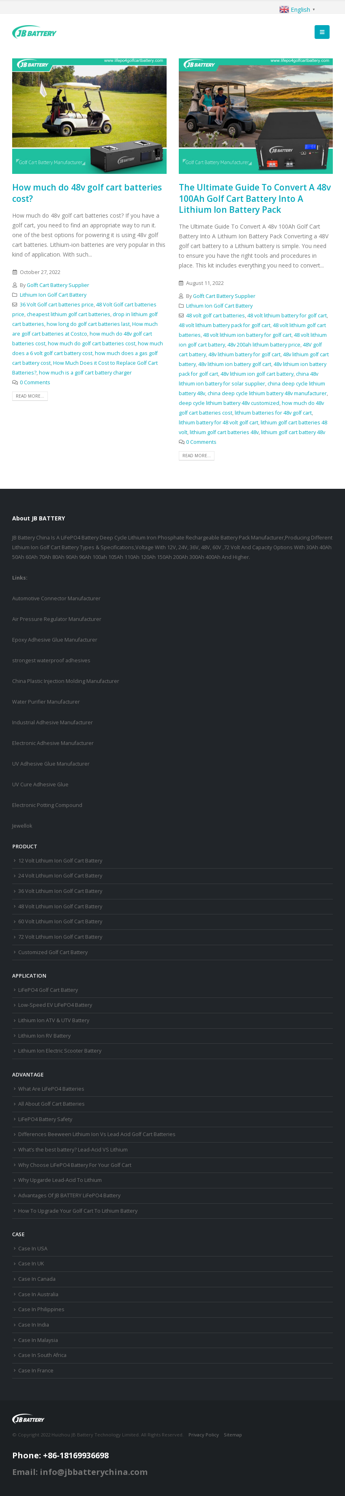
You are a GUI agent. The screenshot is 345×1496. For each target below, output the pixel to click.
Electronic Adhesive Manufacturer (53, 743)
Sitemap (233, 1435)
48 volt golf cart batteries (215, 315)
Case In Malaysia (38, 1340)
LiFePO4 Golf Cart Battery (48, 990)
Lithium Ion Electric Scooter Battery (59, 1050)
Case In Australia (38, 1294)
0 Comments (35, 382)
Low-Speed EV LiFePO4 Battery (55, 1005)
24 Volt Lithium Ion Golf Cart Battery (60, 875)
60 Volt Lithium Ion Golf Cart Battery (60, 921)
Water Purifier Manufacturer (46, 701)
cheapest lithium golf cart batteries (68, 314)
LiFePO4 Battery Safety (45, 1119)
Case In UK (31, 1263)
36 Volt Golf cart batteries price (57, 304)
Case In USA (32, 1248)
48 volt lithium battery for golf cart (287, 315)
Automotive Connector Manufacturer (56, 598)
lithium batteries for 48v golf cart (273, 412)
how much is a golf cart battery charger (85, 372)
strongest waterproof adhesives (51, 660)
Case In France (36, 1370)
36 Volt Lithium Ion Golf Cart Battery (60, 891)
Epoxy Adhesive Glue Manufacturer (54, 639)
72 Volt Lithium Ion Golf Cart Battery (60, 936)
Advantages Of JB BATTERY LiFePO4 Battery (69, 1195)
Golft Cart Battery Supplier (58, 285)
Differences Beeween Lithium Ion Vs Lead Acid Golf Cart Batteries (97, 1134)
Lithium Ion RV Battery (44, 1035)
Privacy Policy (204, 1435)
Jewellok (22, 825)
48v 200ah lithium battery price (263, 344)
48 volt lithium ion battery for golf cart (247, 335)
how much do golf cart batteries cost (91, 343)
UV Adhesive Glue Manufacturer (51, 763)
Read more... (30, 396)
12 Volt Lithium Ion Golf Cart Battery (60, 860)
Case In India (33, 1324)
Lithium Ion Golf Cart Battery (53, 294)
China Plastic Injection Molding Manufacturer (65, 681)
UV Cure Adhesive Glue (40, 784)
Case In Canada (37, 1279)
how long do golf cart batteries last (88, 324)
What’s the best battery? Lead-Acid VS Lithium (73, 1149)
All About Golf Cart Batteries (51, 1103)
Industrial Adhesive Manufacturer (52, 722)
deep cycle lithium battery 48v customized (229, 403)
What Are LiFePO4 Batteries (51, 1088)
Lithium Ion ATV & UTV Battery (53, 1020)
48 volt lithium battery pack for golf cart (224, 325)
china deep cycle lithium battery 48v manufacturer (267, 393)
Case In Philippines (41, 1309)
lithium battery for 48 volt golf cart (218, 422)
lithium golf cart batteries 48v (224, 432)
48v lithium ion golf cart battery (257, 373)
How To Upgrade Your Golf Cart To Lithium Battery (77, 1210)
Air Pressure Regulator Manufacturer (56, 619)
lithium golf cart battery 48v (293, 432)
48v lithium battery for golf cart (244, 354)
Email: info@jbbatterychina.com (80, 1471)
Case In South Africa (42, 1355)
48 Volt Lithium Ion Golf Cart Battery (60, 906)
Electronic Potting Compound (47, 805)
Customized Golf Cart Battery (53, 952)
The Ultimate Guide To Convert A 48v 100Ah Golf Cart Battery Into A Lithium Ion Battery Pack (255, 198)
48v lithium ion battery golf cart (234, 364)
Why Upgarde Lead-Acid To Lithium (60, 1180)
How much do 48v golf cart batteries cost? (87, 193)
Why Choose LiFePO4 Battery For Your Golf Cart (74, 1165)
